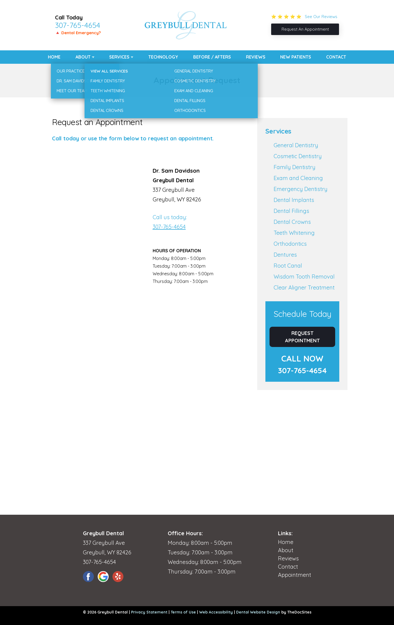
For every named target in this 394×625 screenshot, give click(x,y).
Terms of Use (183, 612)
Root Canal (288, 265)
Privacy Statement (149, 612)
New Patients (295, 57)
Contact (336, 57)
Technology (163, 57)
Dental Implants (294, 199)
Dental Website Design (258, 612)
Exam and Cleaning (298, 178)
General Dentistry (296, 145)
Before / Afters (212, 57)
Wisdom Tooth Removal (304, 276)
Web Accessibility (216, 612)
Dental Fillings (291, 210)
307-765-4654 (77, 25)
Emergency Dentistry (301, 189)
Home (54, 57)
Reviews (255, 57)
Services (119, 57)
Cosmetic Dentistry (298, 156)
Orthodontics (290, 243)
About (83, 57)
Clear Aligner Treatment (304, 287)
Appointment (294, 574)
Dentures (285, 254)
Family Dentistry (294, 167)
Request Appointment (302, 337)
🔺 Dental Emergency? (78, 32)
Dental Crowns (292, 221)
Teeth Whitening (294, 232)
